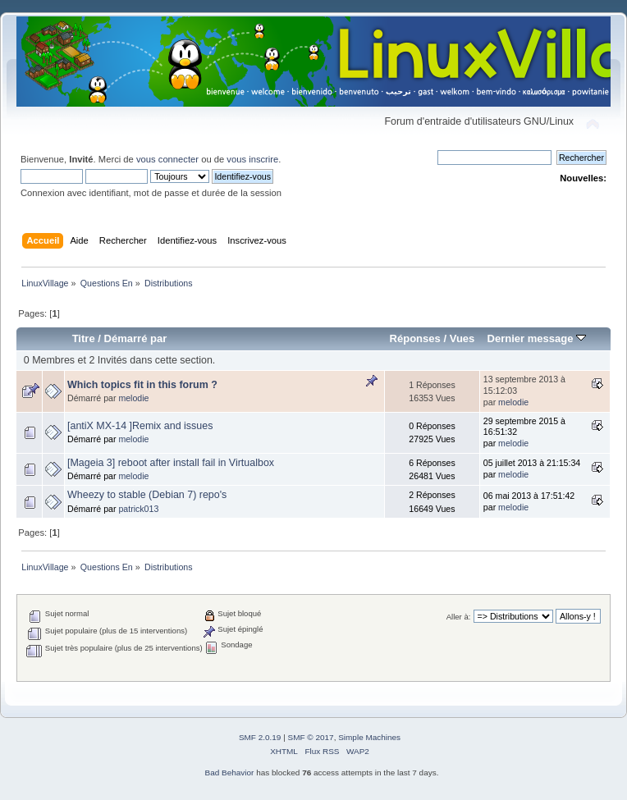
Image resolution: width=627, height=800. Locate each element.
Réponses (415, 338)
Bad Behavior (229, 772)
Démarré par (135, 338)
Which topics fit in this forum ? (142, 385)
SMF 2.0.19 (260, 737)
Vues (462, 338)
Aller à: (458, 616)
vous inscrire (252, 159)
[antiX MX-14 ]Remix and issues (140, 426)
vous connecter (167, 159)
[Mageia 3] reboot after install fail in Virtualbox (170, 463)
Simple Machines (369, 737)
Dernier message (536, 338)
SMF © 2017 (311, 737)
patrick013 (138, 509)
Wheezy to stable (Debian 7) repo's (147, 495)
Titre (83, 338)
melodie (133, 398)
